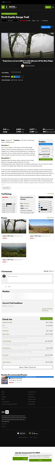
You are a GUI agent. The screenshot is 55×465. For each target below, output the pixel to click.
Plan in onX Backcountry (45, 144)
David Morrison (6, 348)
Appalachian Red (7, 322)
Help (3, 394)
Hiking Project (31, 396)
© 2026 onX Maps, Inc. (23, 437)
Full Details (50, 193)
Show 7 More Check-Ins (27, 367)
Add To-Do (14, 80)
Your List (20, 80)
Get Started (27, 459)
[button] (3, 45)
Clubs (3, 399)
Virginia (27, 206)
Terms (31, 437)
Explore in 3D (46, 27)
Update (47, 308)
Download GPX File (45, 151)
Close (40, 460)
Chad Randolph (6, 341)
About (3, 392)
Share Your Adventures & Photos (9, 404)
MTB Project (31, 394)
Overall (26, 208)
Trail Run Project (32, 399)
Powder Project (31, 401)
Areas (33, 20)
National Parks (31, 404)
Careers (4, 426)
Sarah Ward (5, 334)
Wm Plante (5, 355)
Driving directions (46, 148)
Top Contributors (6, 401)
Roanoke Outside (29, 65)
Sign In (48, 7)
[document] (40, 458)
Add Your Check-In (46, 318)
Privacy (35, 437)
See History (45, 310)
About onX (4, 423)
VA (37, 20)
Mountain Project (32, 392)
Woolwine (45, 20)
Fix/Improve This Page (45, 159)
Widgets (4, 396)
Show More (6, 188)
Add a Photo (50, 217)
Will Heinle (5, 331)
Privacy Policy (46, 456)
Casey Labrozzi (6, 362)
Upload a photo (45, 156)
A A (3, 325)
